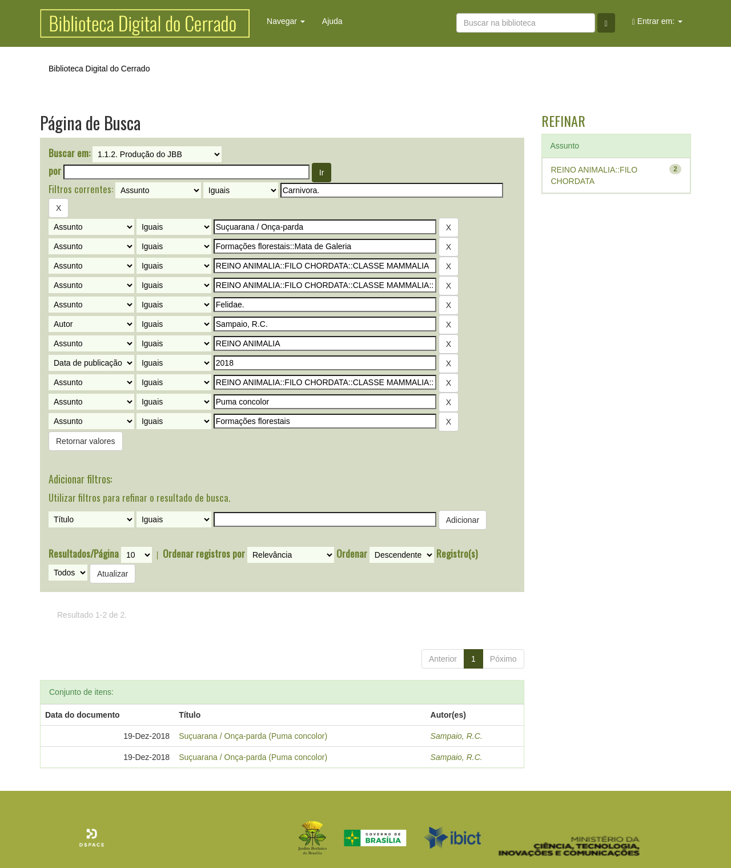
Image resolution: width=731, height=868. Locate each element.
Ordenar (351, 554)
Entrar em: (657, 21)
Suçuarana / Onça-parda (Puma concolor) (253, 736)
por (55, 171)
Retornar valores (85, 441)
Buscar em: (69, 153)
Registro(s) (456, 554)
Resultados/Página (84, 554)
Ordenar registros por (204, 554)
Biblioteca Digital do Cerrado (99, 68)
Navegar (286, 21)
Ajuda (332, 21)
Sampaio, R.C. (457, 736)
